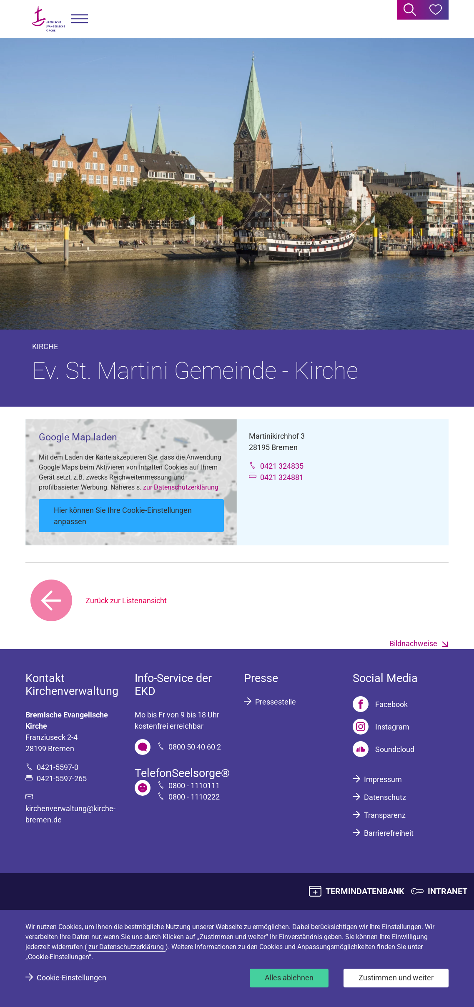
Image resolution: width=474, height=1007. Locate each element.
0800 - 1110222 (194, 796)
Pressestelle (275, 701)
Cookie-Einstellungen (71, 977)
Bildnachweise (413, 643)
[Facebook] (380, 704)
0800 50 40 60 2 (194, 746)
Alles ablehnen (289, 977)
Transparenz (385, 815)
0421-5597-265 (62, 778)
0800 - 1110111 (194, 785)
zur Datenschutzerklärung (180, 487)
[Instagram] (381, 727)
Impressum (383, 779)
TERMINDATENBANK (365, 891)
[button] (79, 18)
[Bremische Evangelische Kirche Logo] (48, 19)
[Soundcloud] (383, 749)
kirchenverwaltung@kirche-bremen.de (70, 814)
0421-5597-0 (57, 767)
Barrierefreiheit (389, 833)
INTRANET (447, 891)
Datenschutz (385, 797)
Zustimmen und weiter (396, 977)
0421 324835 (281, 466)
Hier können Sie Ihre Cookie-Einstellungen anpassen (123, 516)
